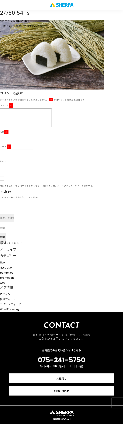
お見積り (61, 378)
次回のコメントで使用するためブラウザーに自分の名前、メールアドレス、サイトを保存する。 (47, 185)
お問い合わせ (61, 391)
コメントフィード (10, 304)
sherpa (4, 21)
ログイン (5, 294)
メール (5, 146)
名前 (4, 132)
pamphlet (6, 273)
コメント (6, 105)
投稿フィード (8, 299)
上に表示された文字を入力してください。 (21, 197)
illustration (6, 268)
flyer (3, 262)
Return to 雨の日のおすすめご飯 (21, 26)
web (3, 283)
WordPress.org (9, 309)
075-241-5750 (61, 360)
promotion (7, 278)
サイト (3, 161)
